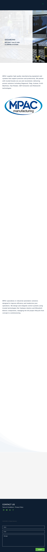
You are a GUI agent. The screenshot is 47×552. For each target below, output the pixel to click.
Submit (40, 549)
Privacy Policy (19, 507)
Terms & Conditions (8, 507)
